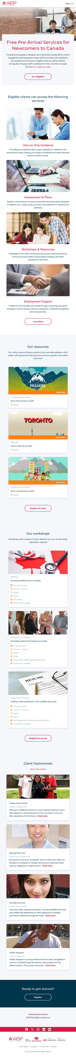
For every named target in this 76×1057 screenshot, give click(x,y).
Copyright (33, 1046)
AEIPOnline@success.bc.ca (38, 1017)
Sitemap (54, 1046)
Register (38, 997)
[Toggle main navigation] (69, 3)
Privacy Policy (44, 1046)
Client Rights (23, 1046)
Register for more (38, 508)
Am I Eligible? (38, 76)
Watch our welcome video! (38, 66)
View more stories (38, 769)
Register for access (38, 738)
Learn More (38, 321)
